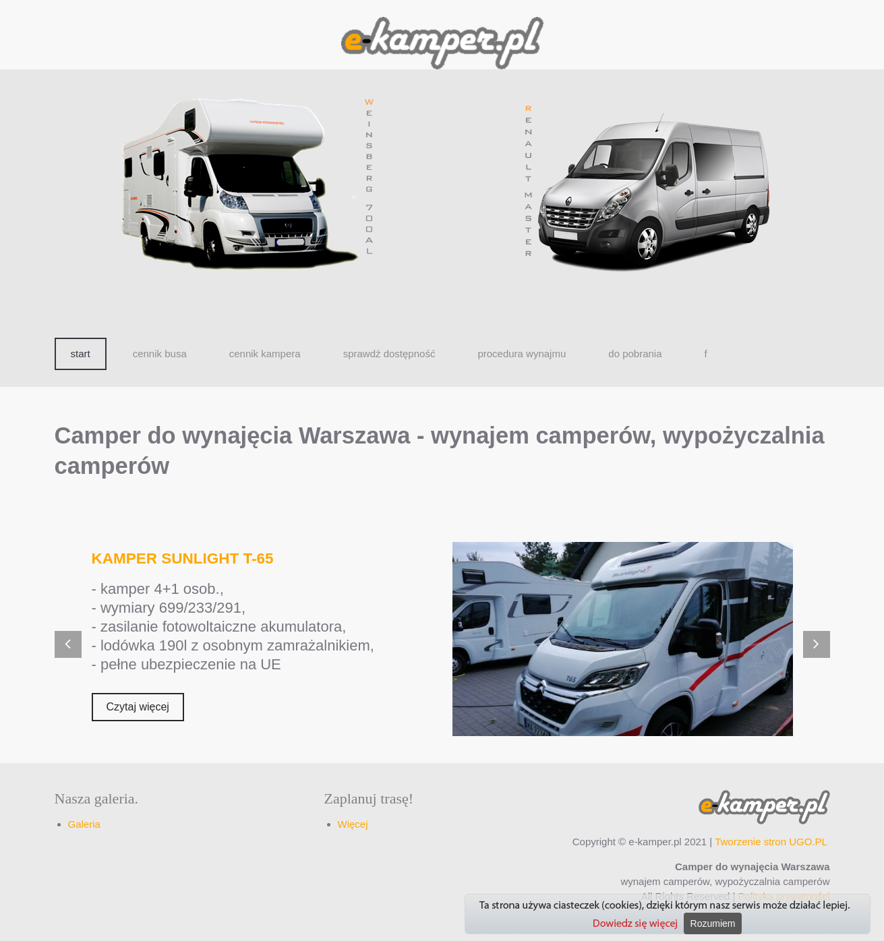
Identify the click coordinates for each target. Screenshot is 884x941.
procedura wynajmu (521, 353)
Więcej (353, 824)
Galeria (84, 824)
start (80, 353)
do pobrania (634, 353)
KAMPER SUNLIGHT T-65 (183, 558)
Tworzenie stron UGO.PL (771, 841)
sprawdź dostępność (389, 353)
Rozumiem (713, 923)
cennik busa (160, 353)
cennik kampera (265, 353)
